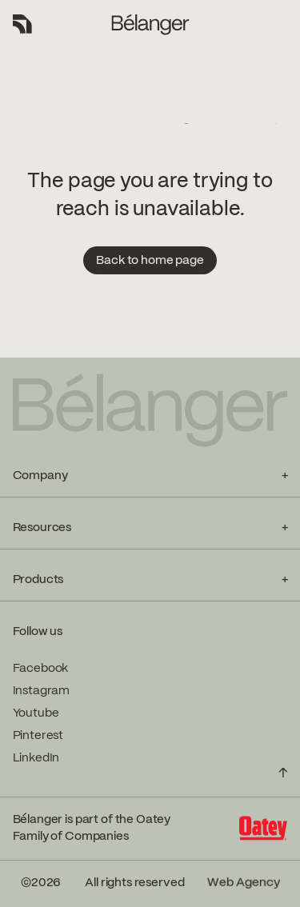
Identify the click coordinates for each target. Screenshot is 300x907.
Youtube (36, 713)
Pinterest (38, 735)
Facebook (41, 668)
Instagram (41, 691)
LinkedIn (36, 758)
